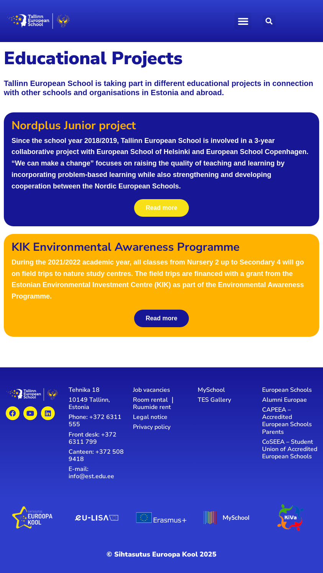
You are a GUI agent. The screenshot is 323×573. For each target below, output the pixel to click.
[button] (242, 21)
